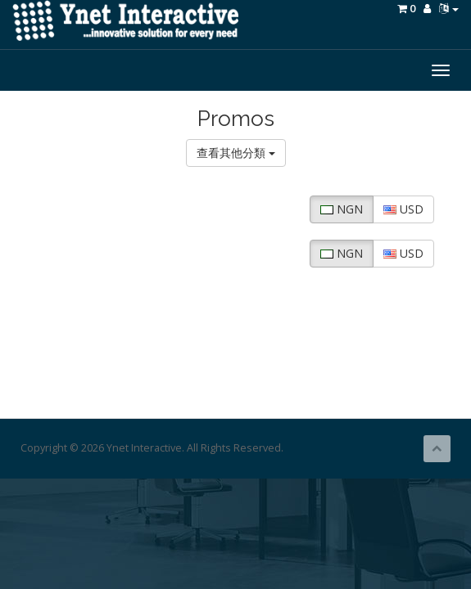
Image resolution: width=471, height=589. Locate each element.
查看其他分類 (236, 152)
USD (403, 209)
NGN (341, 209)
